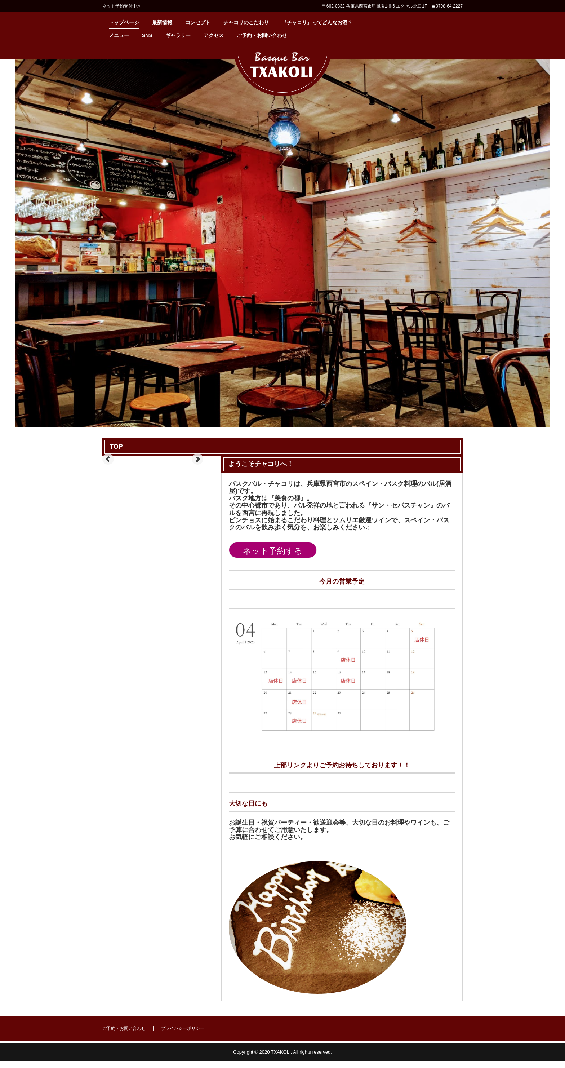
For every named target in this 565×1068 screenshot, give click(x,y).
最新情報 (162, 22)
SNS (147, 35)
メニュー (119, 35)
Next (197, 459)
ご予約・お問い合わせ (262, 35)
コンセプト (197, 22)
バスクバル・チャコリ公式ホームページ (282, 72)
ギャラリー (178, 35)
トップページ (124, 22)
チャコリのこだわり (246, 22)
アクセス (214, 35)
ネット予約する (273, 550)
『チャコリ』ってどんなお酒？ (317, 22)
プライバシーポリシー (182, 1028)
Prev (108, 459)
